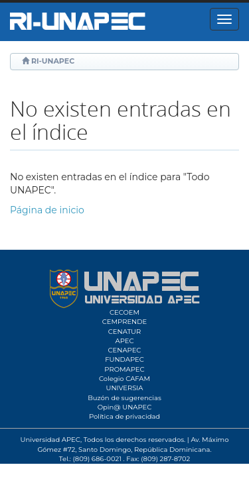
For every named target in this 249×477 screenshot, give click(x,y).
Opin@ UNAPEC (125, 407)
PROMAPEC (124, 369)
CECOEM (124, 312)
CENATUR (124, 331)
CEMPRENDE (124, 321)
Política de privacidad (124, 416)
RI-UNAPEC (52, 61)
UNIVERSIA (124, 388)
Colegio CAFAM (124, 378)
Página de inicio (47, 210)
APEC (124, 341)
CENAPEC (124, 350)
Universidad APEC (50, 439)
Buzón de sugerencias (124, 398)
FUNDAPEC (124, 359)
